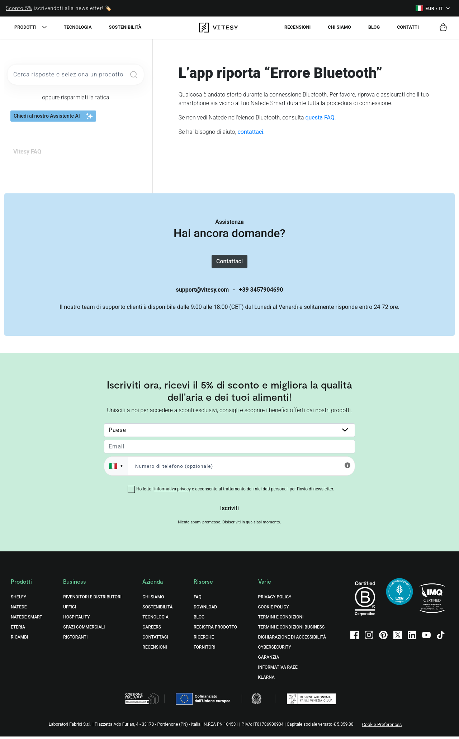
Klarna (266, 679)
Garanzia (268, 659)
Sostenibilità (125, 27)
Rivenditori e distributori (92, 599)
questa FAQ (319, 117)
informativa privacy (172, 491)
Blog (374, 27)
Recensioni (297, 27)
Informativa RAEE (278, 669)
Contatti (408, 27)
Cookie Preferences (382, 727)
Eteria (18, 629)
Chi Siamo (153, 599)
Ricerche (204, 639)
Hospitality (76, 619)
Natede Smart (26, 619)
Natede (19, 609)
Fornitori (205, 649)
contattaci (250, 131)
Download (205, 609)
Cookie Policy (273, 609)
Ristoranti (75, 639)
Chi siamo (339, 27)
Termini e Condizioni (281, 619)
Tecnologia (78, 27)
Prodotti (25, 27)
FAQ (198, 599)
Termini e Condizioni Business (291, 629)
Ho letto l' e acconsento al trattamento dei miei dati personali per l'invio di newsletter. (235, 491)
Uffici (69, 609)
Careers (151, 629)
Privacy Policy (275, 599)
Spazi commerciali (84, 629)
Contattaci (229, 262)
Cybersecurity (274, 649)
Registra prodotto (215, 629)
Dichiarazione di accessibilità (292, 639)
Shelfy (18, 599)
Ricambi (19, 639)
